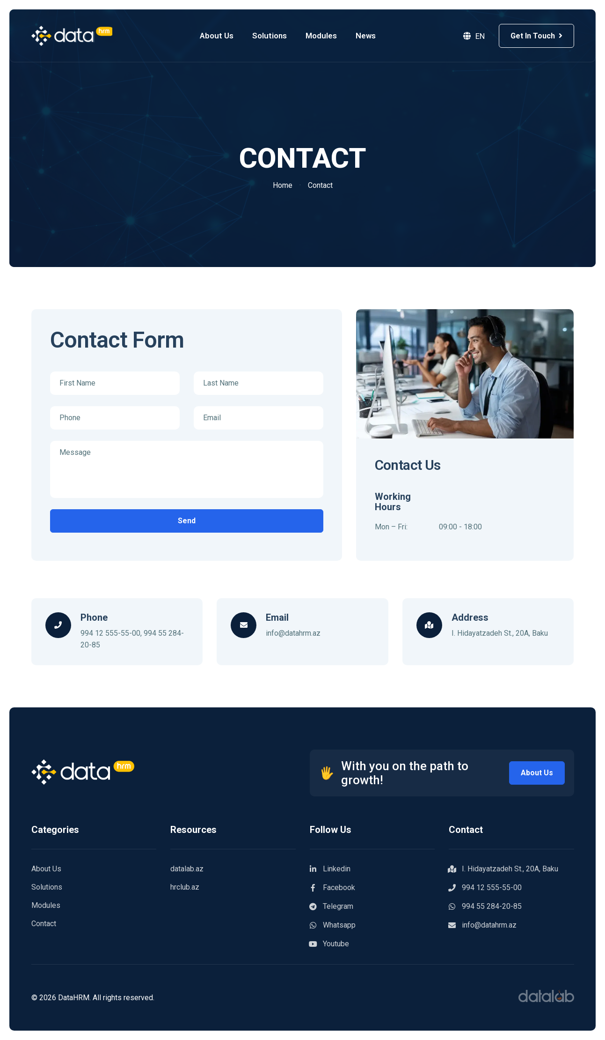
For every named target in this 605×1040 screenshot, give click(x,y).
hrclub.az (184, 887)
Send (187, 520)
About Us (219, 35)
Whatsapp (333, 925)
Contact (43, 923)
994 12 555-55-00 (110, 633)
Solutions (272, 35)
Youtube (329, 944)
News (368, 35)
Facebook (332, 887)
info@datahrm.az (293, 633)
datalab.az (187, 868)
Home (282, 185)
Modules (324, 35)
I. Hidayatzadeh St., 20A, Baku (503, 869)
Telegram (331, 906)
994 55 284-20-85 (485, 906)
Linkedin (330, 869)
